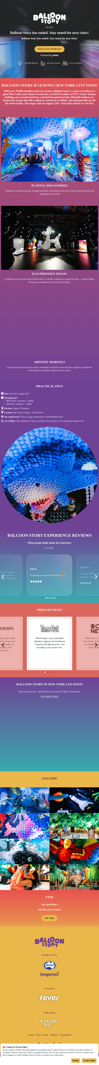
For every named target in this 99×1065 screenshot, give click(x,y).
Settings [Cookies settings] (76, 1061)
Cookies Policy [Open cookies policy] (69, 1055)
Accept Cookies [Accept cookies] (89, 1061)
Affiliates (54, 1035)
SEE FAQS (49, 918)
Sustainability (65, 1035)
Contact (31, 1035)
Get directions (49, 696)
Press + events (42, 1035)
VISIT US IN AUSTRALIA (49, 49)
